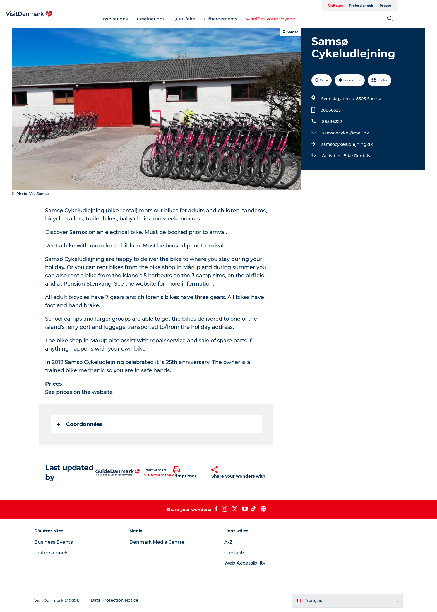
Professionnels (395, 6)
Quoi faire (204, 19)
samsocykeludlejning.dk (347, 144)
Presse (419, 6)
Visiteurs (369, 6)
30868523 (331, 110)
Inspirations (135, 19)
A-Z (229, 542)
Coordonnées (80, 424)
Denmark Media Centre (159, 542)
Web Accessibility (245, 563)
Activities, (332, 155)
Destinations (171, 19)
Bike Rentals (356, 155)
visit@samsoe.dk (161, 475)
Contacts (235, 552)
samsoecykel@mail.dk (345, 133)
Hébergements (241, 19)
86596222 (332, 121)
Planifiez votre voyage (290, 19)
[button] (188, 472)
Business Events (56, 542)
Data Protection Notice (118, 600)
